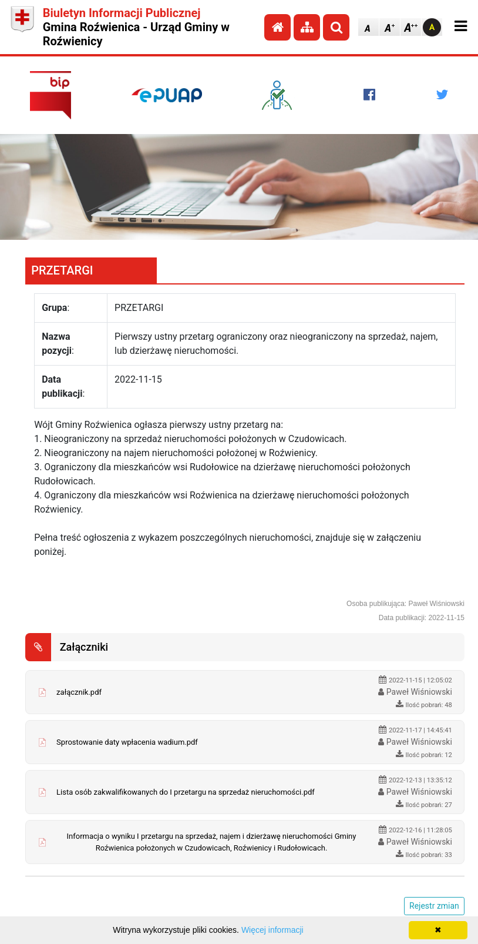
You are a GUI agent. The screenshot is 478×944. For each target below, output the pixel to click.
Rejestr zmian (434, 905)
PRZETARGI (62, 270)
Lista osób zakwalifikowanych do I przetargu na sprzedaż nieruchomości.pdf (185, 792)
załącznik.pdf (79, 692)
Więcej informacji (272, 930)
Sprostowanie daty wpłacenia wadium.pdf (127, 742)
